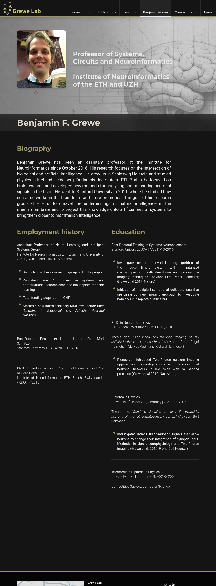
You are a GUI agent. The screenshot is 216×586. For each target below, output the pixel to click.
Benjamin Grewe (155, 12)
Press (208, 12)
